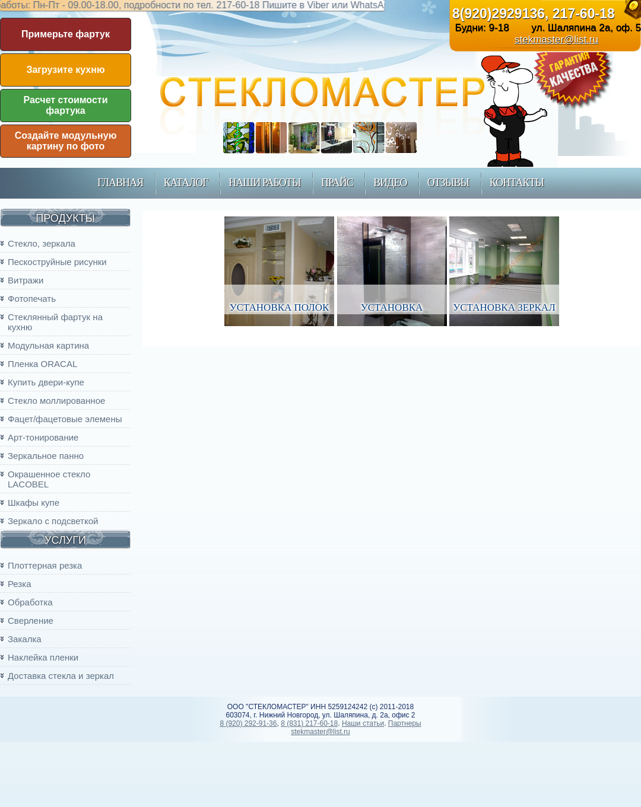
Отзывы (448, 183)
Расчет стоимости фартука (66, 105)
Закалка (25, 639)
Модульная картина (48, 345)
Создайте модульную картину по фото (66, 140)
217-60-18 (584, 13)
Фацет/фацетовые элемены (65, 419)
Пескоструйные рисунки (57, 262)
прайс (337, 183)
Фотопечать (32, 299)
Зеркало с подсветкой (53, 521)
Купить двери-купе (46, 382)
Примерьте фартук (65, 34)
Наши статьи (363, 723)
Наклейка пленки (43, 657)
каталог (186, 183)
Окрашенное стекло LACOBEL (49, 479)
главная (120, 183)
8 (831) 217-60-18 (309, 723)
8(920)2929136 (498, 13)
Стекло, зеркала (41, 243)
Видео (390, 183)
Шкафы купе (33, 502)
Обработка (30, 602)
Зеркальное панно (46, 456)
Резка (19, 584)
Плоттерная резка (45, 565)
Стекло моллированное (56, 400)
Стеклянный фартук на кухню (55, 322)
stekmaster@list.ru (556, 39)
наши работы (264, 183)
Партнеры (404, 723)
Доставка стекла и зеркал (61, 676)
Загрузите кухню (65, 70)
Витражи (25, 280)
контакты (517, 183)
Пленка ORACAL (42, 364)
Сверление (30, 620)
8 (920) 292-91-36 (248, 723)
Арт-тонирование (43, 437)
